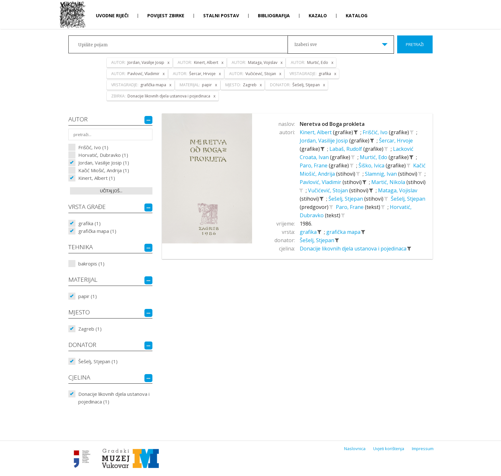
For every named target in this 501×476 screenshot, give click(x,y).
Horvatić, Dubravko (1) (103, 155)
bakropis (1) (91, 263)
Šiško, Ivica (372, 165)
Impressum (423, 448)
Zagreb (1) (90, 329)
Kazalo (318, 15)
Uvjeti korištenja (388, 448)
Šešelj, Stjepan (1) (98, 361)
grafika (309, 231)
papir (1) (87, 296)
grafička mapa (344, 231)
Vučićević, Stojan (328, 190)
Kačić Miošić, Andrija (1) (103, 170)
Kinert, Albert (316, 132)
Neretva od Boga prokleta (332, 123)
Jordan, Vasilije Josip (324, 140)
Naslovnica (355, 448)
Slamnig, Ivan (381, 173)
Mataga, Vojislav (397, 190)
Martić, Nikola (388, 182)
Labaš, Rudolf (346, 148)
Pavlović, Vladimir (321, 182)
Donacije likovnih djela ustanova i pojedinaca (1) (114, 398)
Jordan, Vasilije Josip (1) (103, 162)
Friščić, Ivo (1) (93, 147)
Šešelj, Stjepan (346, 198)
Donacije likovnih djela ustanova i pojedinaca (354, 248)
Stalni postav (221, 15)
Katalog (356, 15)
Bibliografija (274, 15)
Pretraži (415, 44)
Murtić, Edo (374, 157)
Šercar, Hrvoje (396, 140)
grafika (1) (89, 223)
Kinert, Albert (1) (96, 178)
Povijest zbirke (165, 15)
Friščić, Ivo (376, 132)
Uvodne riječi (112, 15)
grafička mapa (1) (97, 231)
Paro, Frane (314, 165)
